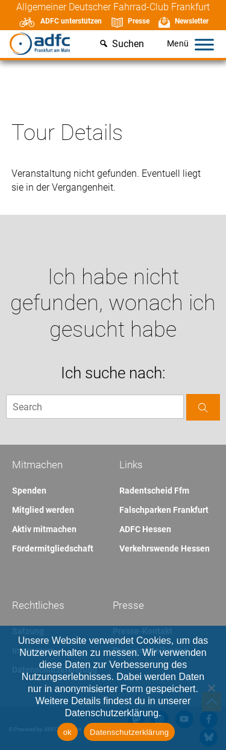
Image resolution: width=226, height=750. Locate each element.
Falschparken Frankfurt (164, 510)
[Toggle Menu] (204, 44)
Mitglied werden (43, 510)
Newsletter (192, 21)
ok (67, 732)
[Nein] (211, 688)
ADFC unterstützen (71, 21)
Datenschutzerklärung (129, 732)
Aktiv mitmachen (44, 529)
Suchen (128, 43)
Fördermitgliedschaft (52, 548)
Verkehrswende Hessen (164, 548)
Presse (138, 21)
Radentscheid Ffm (154, 490)
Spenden (29, 490)
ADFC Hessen (145, 529)
